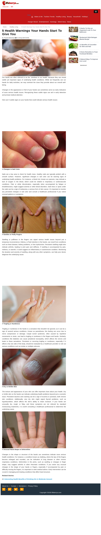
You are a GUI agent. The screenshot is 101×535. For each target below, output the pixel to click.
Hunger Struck (33, 22)
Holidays (85, 16)
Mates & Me (38, 16)
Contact (13, 486)
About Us (5, 486)
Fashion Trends (49, 16)
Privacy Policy (33, 486)
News (69, 22)
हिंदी (12, 7)
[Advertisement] (34, 116)
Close (29, 15)
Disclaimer (22, 486)
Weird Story (62, 22)
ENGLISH (6, 7)
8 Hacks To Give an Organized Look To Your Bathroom (87, 30)
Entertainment (44, 22)
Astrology (53, 22)
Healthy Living (61, 16)
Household (77, 16)
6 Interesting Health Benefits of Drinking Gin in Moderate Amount (27, 479)
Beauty (69, 16)
